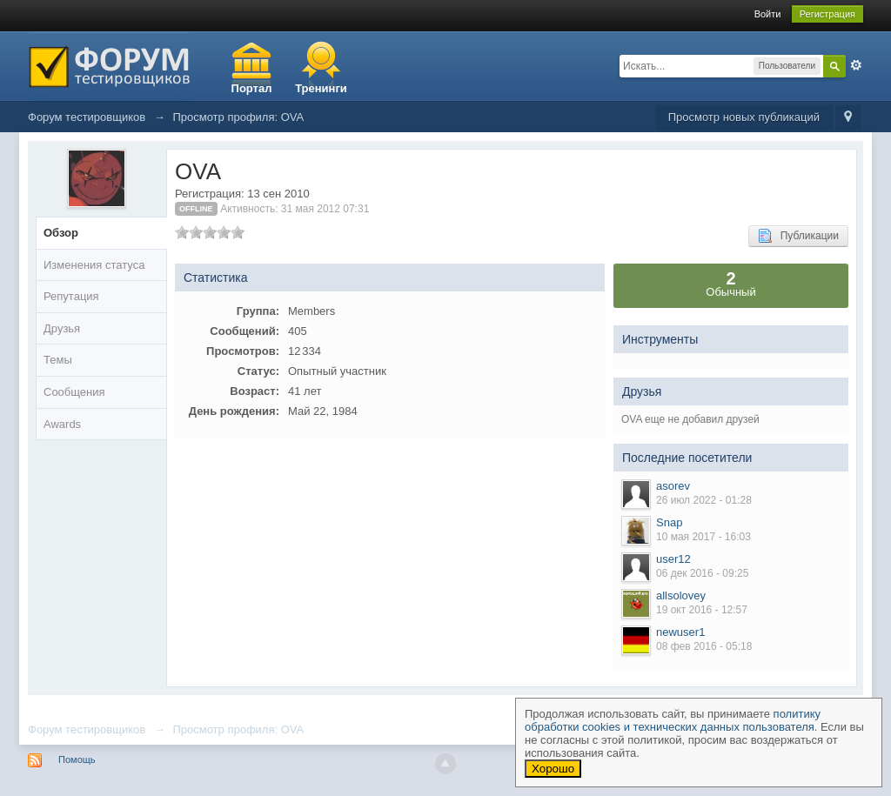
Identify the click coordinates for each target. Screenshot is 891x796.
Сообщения (74, 391)
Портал (251, 88)
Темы (58, 359)
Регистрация (827, 14)
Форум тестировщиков (86, 729)
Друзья (62, 328)
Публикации (798, 236)
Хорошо (553, 768)
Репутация (71, 296)
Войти (767, 14)
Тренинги (321, 88)
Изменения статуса (94, 264)
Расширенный (856, 65)
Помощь (77, 759)
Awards (62, 424)
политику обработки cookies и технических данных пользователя (673, 720)
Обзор (61, 232)
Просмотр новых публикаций (744, 117)
